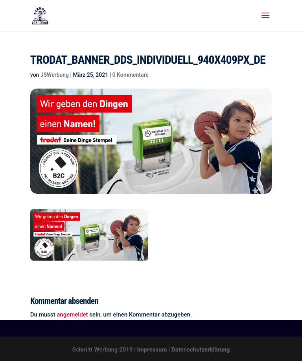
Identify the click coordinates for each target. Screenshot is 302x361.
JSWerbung (55, 75)
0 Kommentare (130, 75)
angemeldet (72, 314)
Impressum (152, 349)
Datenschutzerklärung (200, 349)
